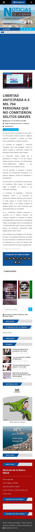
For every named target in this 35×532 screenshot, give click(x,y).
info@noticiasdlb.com (21, 490)
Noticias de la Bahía (17, 506)
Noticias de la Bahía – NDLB (16, 523)
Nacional (7, 73)
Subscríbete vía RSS (9, 528)
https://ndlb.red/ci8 (14, 249)
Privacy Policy (7, 494)
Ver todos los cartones (17, 422)
